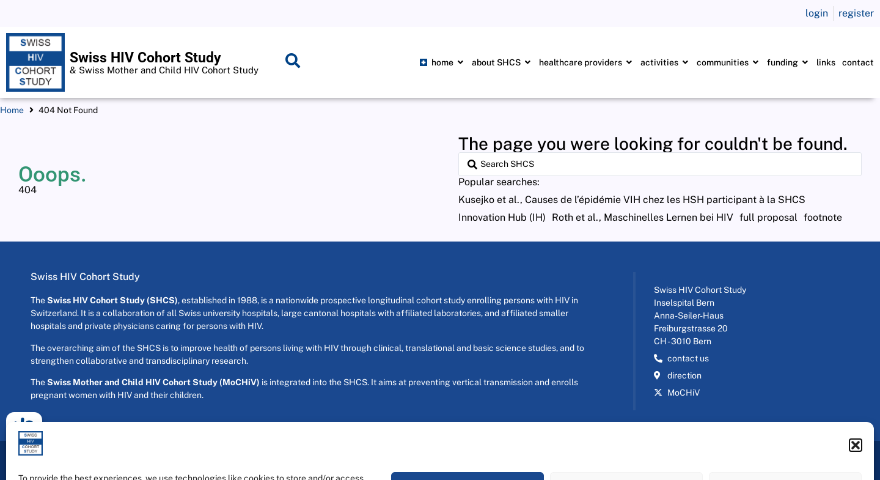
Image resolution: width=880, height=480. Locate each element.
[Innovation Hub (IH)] (502, 217)
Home (12, 110)
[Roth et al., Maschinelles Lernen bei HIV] (642, 217)
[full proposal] (768, 217)
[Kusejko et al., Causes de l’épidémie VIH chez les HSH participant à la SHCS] (631, 199)
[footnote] (823, 217)
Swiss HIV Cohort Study (145, 58)
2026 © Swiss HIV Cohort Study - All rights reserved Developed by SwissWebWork (170, 460)
